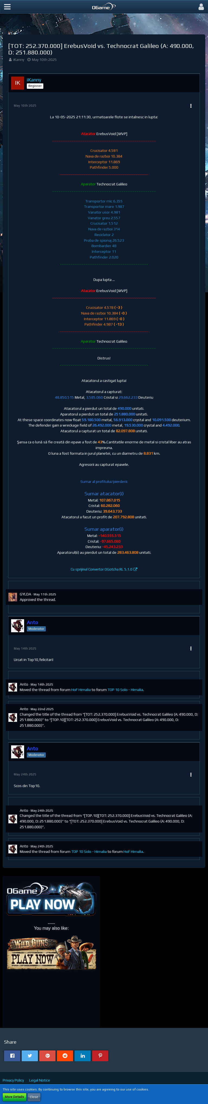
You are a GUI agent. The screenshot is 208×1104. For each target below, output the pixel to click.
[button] (7, 6)
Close (34, 1097)
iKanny (18, 59)
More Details (14, 1097)
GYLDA (25, 594)
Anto (24, 684)
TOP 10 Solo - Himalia (125, 689)
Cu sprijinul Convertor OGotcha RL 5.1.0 (101, 569)
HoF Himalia (81, 689)
